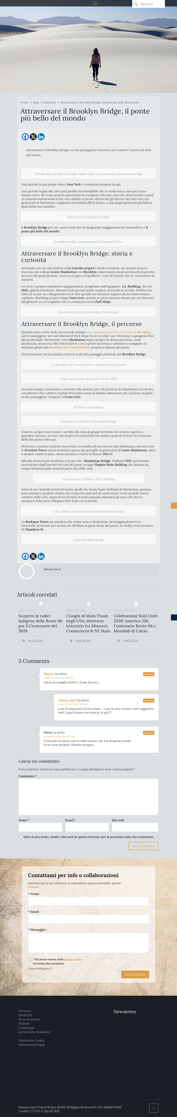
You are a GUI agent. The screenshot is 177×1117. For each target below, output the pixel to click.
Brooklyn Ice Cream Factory (70, 347)
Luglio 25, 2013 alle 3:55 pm (73, 704)
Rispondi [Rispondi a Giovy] (148, 732)
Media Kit (25, 1015)
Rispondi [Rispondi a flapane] (148, 674)
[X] (33, 136)
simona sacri (67, 700)
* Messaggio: (37, 930)
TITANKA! (36, 1111)
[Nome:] (88, 901)
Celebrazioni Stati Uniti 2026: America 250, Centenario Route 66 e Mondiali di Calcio (135, 623)
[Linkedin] (41, 136)
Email (70, 820)
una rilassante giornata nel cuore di (118, 332)
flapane (49, 674)
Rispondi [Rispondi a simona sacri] (148, 700)
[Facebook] (25, 136)
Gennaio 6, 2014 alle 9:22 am (59, 736)
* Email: (33, 912)
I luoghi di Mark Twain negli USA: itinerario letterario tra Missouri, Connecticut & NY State (88, 623)
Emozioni (49, 102)
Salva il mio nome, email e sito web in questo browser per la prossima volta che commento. (88, 837)
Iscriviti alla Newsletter (35, 1032)
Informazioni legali (32, 1045)
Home (24, 102)
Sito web (118, 820)
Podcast (24, 1023)
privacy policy (73, 959)
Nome (24, 820)
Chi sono (25, 1011)
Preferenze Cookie (31, 1040)
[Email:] (88, 919)
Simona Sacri (52, 569)
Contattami (27, 1028)
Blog (36, 102)
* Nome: (34, 894)
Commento (28, 776)
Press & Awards (29, 1019)
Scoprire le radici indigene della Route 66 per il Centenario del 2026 (41, 623)
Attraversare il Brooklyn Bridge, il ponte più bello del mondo (100, 102)
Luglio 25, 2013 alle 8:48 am (59, 677)
